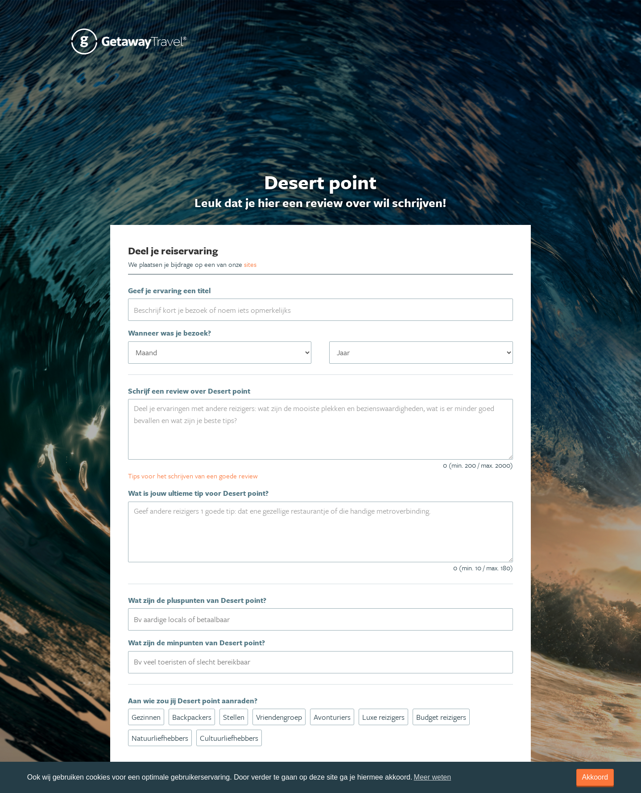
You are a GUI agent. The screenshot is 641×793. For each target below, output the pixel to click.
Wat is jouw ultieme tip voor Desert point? (198, 493)
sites (250, 264)
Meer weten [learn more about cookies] (432, 777)
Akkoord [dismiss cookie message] (595, 777)
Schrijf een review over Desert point (189, 391)
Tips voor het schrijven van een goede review (193, 476)
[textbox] (326, 619)
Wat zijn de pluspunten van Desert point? (197, 600)
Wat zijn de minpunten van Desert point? (196, 642)
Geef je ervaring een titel (169, 290)
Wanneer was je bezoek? (169, 333)
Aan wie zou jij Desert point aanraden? (192, 700)
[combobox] (320, 619)
